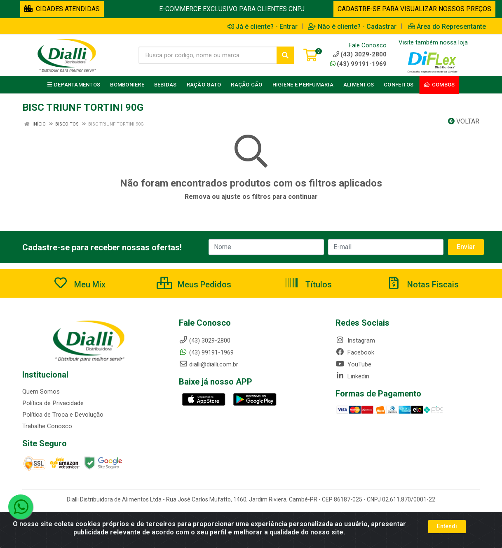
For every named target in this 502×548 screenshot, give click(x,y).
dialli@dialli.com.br (208, 364)
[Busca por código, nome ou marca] (207, 55)
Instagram (355, 340)
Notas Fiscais (422, 284)
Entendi (447, 527)
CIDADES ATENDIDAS (62, 9)
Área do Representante (447, 26)
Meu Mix (79, 284)
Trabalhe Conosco (47, 426)
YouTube (353, 364)
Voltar (463, 121)
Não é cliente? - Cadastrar (352, 26)
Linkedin (352, 376)
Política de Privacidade (52, 403)
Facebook (354, 352)
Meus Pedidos (194, 284)
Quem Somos (41, 391)
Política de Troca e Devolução (62, 414)
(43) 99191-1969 (358, 64)
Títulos (308, 284)
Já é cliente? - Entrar (263, 26)
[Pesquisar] (285, 55)
